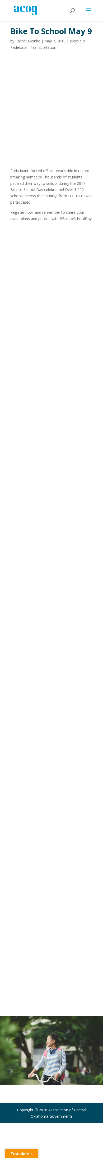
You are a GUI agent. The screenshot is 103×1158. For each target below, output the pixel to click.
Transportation (43, 47)
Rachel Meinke (27, 40)
